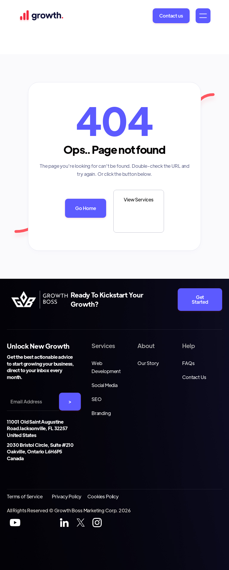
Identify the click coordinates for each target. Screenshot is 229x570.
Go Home (85, 208)
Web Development (106, 367)
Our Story (148, 363)
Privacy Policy (66, 496)
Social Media (104, 385)
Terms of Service (24, 496)
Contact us (171, 15)
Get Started (200, 299)
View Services (139, 199)
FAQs (188, 363)
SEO (97, 399)
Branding (101, 413)
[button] (203, 15)
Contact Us (194, 377)
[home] (40, 15)
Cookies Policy (103, 496)
